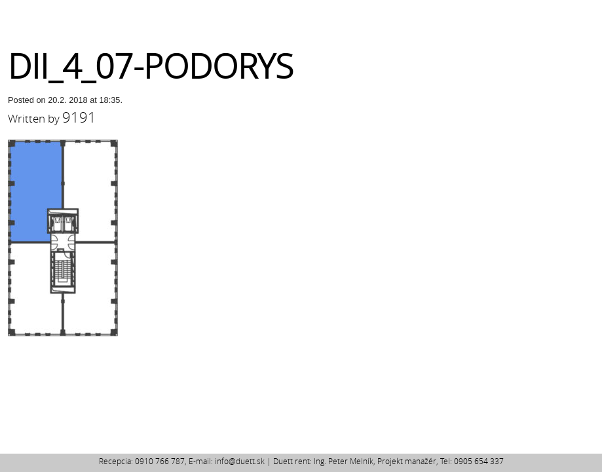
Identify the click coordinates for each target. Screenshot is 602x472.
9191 (79, 117)
